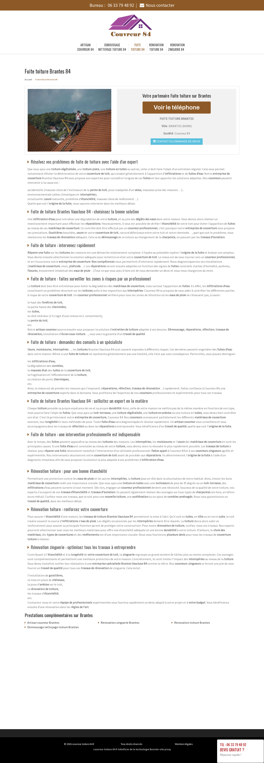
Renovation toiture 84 (156, 47)
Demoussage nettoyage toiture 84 (112, 47)
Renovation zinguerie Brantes (120, 622)
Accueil (28, 79)
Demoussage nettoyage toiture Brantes (53, 627)
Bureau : (112, 5)
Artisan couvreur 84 (85, 47)
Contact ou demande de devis (176, 141)
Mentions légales (184, 744)
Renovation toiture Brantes (192, 622)
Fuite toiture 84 (138, 47)
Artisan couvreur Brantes (43, 622)
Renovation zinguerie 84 (176, 47)
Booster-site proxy (160, 749)
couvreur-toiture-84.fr (83, 744)
